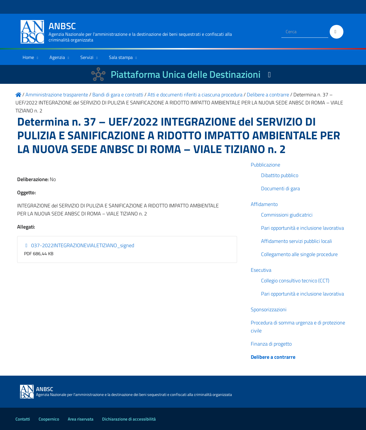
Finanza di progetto (271, 344)
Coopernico (49, 419)
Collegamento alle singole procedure (299, 254)
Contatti (22, 419)
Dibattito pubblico (279, 175)
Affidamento (264, 204)
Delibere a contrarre (273, 357)
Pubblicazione (265, 165)
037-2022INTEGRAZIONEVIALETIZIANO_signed (79, 245)
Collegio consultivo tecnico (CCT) (295, 280)
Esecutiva (261, 270)
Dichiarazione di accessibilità (129, 419)
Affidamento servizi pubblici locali (296, 241)
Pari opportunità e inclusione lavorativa (302, 228)
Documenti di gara (280, 188)
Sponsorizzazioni (269, 309)
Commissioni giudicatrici (287, 215)
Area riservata (81, 419)
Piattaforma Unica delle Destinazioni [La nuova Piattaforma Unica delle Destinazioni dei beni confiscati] (185, 74)
